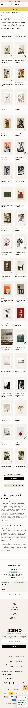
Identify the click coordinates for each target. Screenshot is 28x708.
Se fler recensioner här (14, 595)
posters (24, 507)
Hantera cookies (19, 671)
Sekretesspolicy (14, 651)
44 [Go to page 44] (19, 485)
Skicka (14, 646)
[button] (22, 701)
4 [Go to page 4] (16, 485)
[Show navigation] (2, 4)
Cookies (17, 669)
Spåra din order (19, 661)
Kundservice (18, 658)
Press (11, 661)
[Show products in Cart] (25, 4)
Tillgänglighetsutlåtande (7, 671)
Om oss (11, 656)
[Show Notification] (25, 687)
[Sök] (5, 4)
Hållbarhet (10, 669)
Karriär (11, 666)
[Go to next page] (22, 485)
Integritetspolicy (19, 666)
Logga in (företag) (8, 678)
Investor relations (8, 658)
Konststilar (9, 12)
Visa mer (14, 478)
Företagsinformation (8, 664)
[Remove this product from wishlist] (11, 56)
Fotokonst (16, 12)
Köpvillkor (17, 664)
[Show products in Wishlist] (22, 4)
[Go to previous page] (5, 485)
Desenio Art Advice (19, 656)
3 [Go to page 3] (13, 485)
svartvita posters (9, 544)
